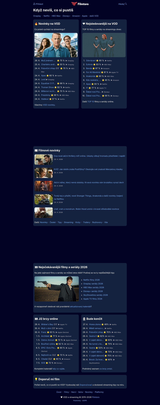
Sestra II (93, 336)
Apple (84, 16)
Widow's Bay (47, 324)
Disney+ (66, 16)
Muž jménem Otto (48, 60)
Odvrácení (91, 60)
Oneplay (37, 16)
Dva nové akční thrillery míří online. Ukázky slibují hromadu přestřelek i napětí (89, 156)
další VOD (94, 16)
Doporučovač (86, 385)
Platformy (99, 392)
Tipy (60, 222)
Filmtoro (95, 397)
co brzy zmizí (106, 368)
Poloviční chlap (48, 68)
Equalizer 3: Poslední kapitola (48, 83)
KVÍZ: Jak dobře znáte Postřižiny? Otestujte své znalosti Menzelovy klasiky (88, 169)
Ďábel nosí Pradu (93, 95)
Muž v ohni (46, 328)
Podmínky (77, 400)
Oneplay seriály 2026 (93, 283)
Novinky (43, 222)
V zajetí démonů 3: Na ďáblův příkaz (96, 340)
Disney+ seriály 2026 (93, 291)
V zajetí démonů (96, 355)
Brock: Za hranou (96, 359)
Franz (43, 332)
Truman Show (47, 87)
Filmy (66, 392)
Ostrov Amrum (47, 340)
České (52, 222)
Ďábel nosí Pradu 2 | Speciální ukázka (93, 92)
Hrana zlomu (95, 324)
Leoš (43, 79)
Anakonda (90, 76)
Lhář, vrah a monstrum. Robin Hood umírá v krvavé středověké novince (86, 209)
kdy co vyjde (58, 368)
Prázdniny (45, 95)
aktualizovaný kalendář (80, 306)
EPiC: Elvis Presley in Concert (48, 348)
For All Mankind (93, 72)
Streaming (68, 222)
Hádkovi (45, 99)
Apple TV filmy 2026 (92, 299)
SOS (43, 363)
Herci (73, 392)
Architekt (45, 336)
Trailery (86, 222)
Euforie (89, 64)
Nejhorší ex (46, 355)
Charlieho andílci (48, 64)
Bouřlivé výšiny (48, 344)
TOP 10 (90, 101)
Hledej (122, 4)
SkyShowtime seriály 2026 (95, 295)
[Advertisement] (15, 37)
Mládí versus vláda (96, 328)
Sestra (92, 348)
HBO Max (56, 16)
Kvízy (77, 222)
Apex (43, 75)
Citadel (44, 359)
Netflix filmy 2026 (91, 280)
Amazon (76, 16)
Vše (106, 222)
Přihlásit (38, 4)
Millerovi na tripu (48, 91)
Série (80, 392)
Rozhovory (97, 222)
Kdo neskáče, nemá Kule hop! (93, 80)
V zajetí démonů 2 (96, 351)
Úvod (59, 392)
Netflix (47, 16)
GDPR (84, 400)
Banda (89, 68)
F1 (87, 88)
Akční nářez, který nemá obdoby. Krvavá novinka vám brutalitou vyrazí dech (89, 182)
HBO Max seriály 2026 (93, 287)
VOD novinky (49, 105)
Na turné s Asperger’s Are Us (96, 344)
